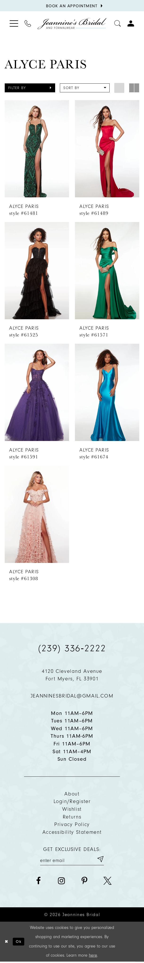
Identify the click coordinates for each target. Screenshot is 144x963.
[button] (30, 87)
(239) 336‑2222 (72, 648)
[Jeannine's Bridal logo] (72, 23)
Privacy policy (72, 824)
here (93, 956)
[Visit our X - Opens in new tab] (107, 882)
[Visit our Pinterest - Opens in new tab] (84, 882)
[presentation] (37, 148)
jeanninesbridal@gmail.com (72, 696)
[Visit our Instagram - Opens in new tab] (62, 882)
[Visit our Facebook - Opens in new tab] (38, 882)
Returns (72, 817)
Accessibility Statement (72, 832)
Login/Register (72, 801)
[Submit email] (99, 859)
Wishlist (72, 809)
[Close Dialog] (6, 943)
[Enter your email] (72, 859)
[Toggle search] (117, 23)
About (71, 794)
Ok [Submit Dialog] (20, 942)
